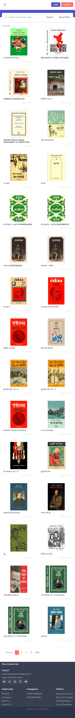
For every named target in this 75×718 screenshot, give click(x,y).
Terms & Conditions (64, 705)
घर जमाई (6, 183)
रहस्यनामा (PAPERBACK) (12, 266)
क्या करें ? (6, 307)
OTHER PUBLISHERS (34, 694)
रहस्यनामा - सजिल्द (47, 266)
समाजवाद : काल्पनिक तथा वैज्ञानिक (14, 430)
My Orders (6, 694)
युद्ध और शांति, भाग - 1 (48, 389)
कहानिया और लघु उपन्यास (11, 513)
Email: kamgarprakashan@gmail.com (16, 674)
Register (67, 4)
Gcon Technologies (42, 709)
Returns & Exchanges (64, 697)
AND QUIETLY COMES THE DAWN (54, 58)
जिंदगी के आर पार (46, 99)
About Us (5, 701)
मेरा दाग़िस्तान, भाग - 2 (10, 472)
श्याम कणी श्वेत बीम (47, 140)
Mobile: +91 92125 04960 (12, 678)
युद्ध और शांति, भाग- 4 (10, 389)
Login (55, 4)
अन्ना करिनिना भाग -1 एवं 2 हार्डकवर (52, 595)
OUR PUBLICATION (34, 697)
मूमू (4, 554)
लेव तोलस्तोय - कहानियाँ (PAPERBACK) (55, 224)
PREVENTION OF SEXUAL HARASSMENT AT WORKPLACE (16, 141)
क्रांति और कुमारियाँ (47, 348)
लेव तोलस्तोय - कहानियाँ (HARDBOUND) (17, 224)
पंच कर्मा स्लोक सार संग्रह (11, 58)
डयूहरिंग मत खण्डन (9, 348)
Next (37, 652)
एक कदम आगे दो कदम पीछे (49, 307)
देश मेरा (43, 183)
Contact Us (6, 705)
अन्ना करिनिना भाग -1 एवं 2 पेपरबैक (15, 636)
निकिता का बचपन (46, 554)
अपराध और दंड (46, 513)
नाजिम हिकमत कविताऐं (10, 595)
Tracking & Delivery (63, 701)
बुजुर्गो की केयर (45, 472)
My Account (6, 697)
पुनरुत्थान (44, 636)
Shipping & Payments (64, 694)
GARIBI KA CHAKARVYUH (14, 99)
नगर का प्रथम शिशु (47, 430)
